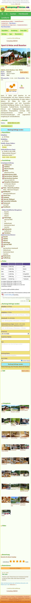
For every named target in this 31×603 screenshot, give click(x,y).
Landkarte (5, 17)
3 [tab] (8, 64)
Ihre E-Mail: (4, 358)
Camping (4, 596)
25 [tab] (18, 68)
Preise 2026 (23, 30)
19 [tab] (20, 66)
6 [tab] (15, 64)
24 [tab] (15, 68)
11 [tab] (28, 64)
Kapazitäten (5, 30)
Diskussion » (13, 584)
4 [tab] (10, 64)
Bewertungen (4, 598)
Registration (21, 598)
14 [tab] (8, 66)
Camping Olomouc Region (7, 21)
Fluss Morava (12, 23)
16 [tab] (13, 66)
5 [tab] (13, 64)
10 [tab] (25, 64)
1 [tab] (3, 64)
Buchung (4, 34)
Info (10, 598)
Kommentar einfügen (15, 568)
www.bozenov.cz (6, 126)
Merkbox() (23, 14)
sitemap (27, 598)
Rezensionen (18, 34)
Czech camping (10, 596)
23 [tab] (13, 68)
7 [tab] (18, 64)
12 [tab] (3, 66)
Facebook (26, 596)
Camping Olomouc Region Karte (8, 25)
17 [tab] (15, 66)
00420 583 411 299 (13, 123)
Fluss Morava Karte (5, 26)
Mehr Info (17, 4)
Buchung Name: (5, 353)
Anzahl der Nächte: (6, 337)
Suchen (13, 14)
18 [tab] (18, 66)
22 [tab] (28, 66)
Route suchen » (24, 72)
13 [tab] (5, 66)
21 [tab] (25, 66)
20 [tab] (23, 66)
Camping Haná (4, 23)
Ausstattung (14, 30)
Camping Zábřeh (12, 41)
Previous (2, 58)
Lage (10, 34)
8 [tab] (20, 64)
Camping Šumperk (19, 21)
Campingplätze (19, 596)
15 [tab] (10, 66)
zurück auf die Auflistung (14, 38)
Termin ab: (4, 331)
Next (29, 58)
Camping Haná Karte (22, 25)
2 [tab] (5, 64)
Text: (2, 342)
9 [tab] (23, 64)
